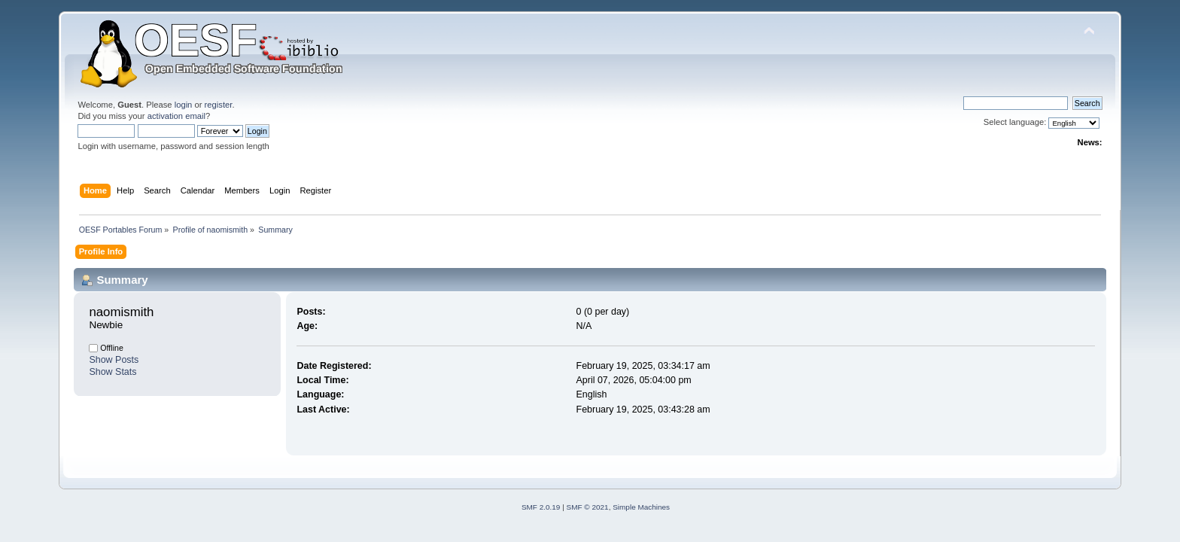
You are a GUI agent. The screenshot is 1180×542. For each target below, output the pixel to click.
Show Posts (113, 360)
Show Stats (112, 372)
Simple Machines (641, 507)
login (184, 104)
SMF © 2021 (588, 507)
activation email (176, 115)
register (219, 104)
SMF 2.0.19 (541, 507)
